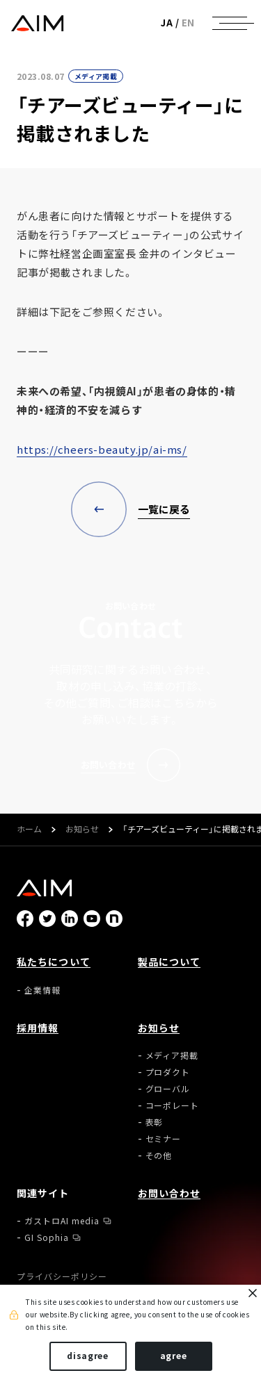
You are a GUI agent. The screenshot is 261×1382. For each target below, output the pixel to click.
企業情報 (42, 990)
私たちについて (53, 961)
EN (188, 22)
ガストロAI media (62, 1221)
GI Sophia (46, 1237)
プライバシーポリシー (62, 1276)
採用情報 (37, 1028)
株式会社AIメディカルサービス (37, 23)
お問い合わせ (169, 1193)
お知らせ (82, 829)
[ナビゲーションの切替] (230, 23)
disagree (88, 1355)
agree (173, 1355)
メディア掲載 (95, 76)
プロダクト (168, 1072)
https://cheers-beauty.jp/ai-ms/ (102, 449)
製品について (169, 961)
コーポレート (172, 1105)
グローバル (168, 1089)
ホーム (29, 829)
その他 (159, 1155)
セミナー (163, 1139)
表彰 (154, 1122)
